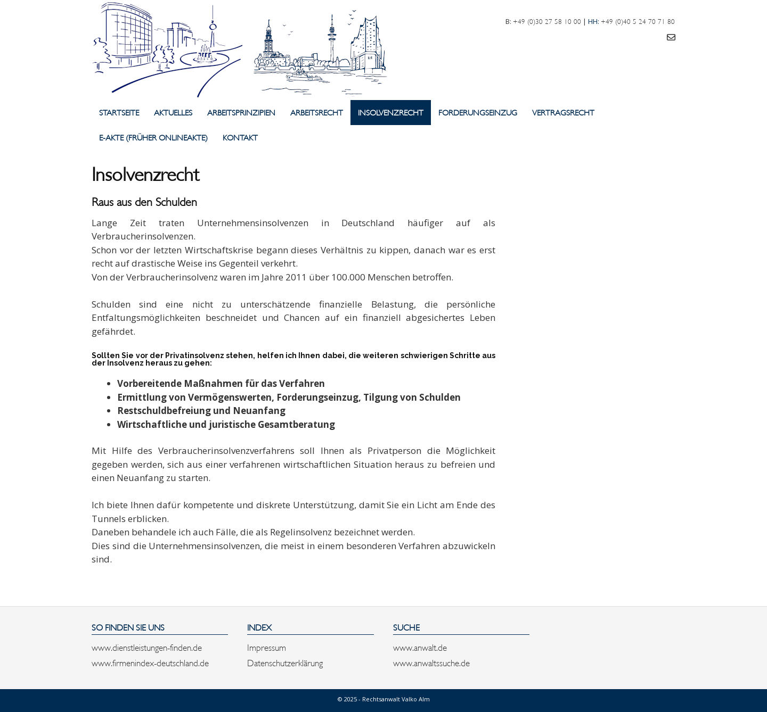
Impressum (266, 646)
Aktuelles (173, 112)
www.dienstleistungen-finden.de (147, 646)
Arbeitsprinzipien (241, 112)
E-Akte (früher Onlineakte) (153, 137)
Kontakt (240, 137)
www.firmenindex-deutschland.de (150, 662)
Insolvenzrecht (390, 112)
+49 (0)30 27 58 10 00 (547, 20)
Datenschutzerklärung (285, 662)
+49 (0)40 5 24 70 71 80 (638, 20)
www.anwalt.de (420, 646)
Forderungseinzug (477, 112)
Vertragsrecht (563, 112)
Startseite (119, 112)
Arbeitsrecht (316, 112)
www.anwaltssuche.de (431, 662)
